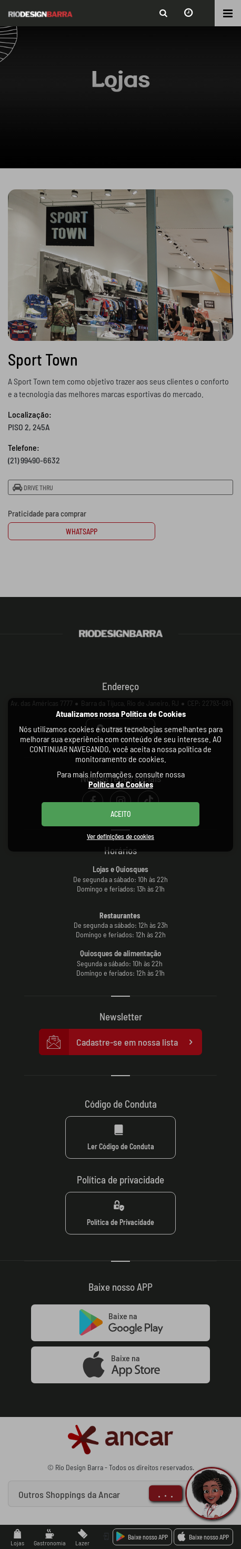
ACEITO (121, 813)
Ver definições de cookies (120, 836)
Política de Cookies (120, 784)
